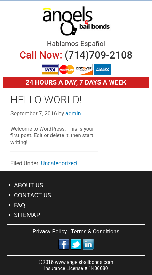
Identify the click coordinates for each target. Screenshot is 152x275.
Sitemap (27, 215)
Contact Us (32, 195)
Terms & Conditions (95, 231)
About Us (28, 185)
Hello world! (46, 100)
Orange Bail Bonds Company (76, 21)
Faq (19, 205)
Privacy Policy (50, 231)
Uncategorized (59, 163)
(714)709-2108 (99, 55)
